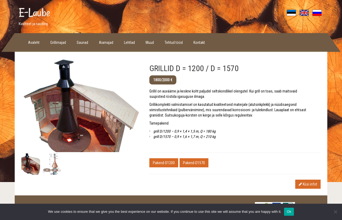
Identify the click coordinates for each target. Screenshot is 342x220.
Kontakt (199, 42)
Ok (289, 212)
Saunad (82, 42)
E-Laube (34, 12)
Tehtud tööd (174, 42)
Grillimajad (58, 42)
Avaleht (34, 42)
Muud (150, 42)
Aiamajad (106, 42)
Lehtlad (129, 42)
